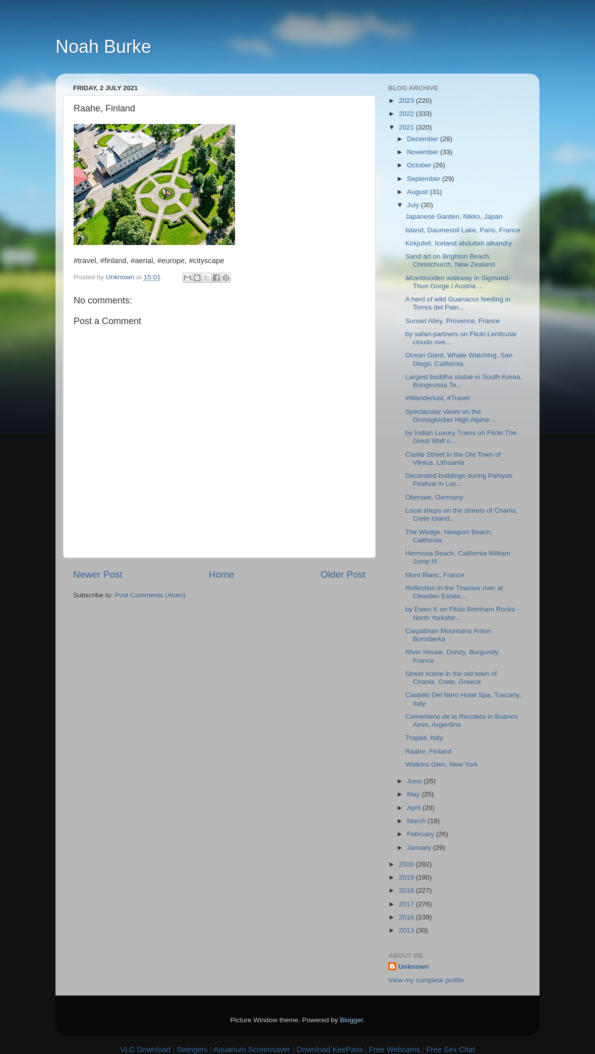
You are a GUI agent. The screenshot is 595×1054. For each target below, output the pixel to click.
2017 (407, 904)
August (418, 192)
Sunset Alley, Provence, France (452, 321)
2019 (407, 877)
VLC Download (145, 1049)
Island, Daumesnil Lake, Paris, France (462, 230)
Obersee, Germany (434, 497)
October (420, 165)
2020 (407, 864)
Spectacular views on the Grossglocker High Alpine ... (451, 415)
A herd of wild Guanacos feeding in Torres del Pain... (458, 303)
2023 (407, 100)
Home (221, 574)
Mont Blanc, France (434, 575)
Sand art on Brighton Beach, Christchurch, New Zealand (450, 260)
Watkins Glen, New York (441, 764)
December (423, 139)
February (421, 834)
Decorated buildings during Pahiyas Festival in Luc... (458, 479)
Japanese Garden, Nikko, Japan (454, 216)
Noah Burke (103, 46)
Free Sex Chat (450, 1049)
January (420, 847)
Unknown (413, 966)
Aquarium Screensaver (252, 1049)
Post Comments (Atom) (150, 595)
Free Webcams (394, 1049)
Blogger (351, 1020)
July (414, 205)
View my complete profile (426, 980)
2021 (407, 127)
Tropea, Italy (424, 737)
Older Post (343, 574)
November (423, 152)
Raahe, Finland (428, 751)
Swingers (192, 1049)
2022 (407, 113)
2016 (407, 917)
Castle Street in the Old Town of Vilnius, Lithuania (453, 458)
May (414, 794)
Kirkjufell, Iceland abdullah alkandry (458, 243)
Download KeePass (329, 1049)
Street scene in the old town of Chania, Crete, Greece (451, 678)
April (415, 808)
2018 (407, 890)
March (417, 821)
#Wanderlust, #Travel (437, 398)
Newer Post (98, 574)
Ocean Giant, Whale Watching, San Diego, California (459, 359)
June (415, 781)
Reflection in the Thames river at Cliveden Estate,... (454, 592)
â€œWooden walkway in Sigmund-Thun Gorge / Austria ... (457, 282)
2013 (407, 930)
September (424, 178)
